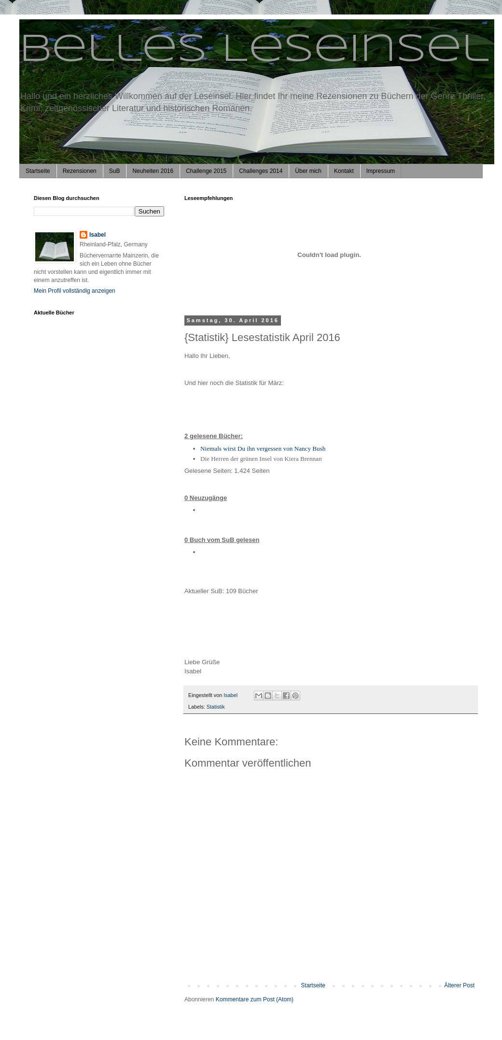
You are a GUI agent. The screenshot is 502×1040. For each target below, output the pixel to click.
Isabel (97, 234)
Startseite (38, 171)
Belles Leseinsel (254, 50)
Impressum (380, 171)
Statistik (216, 707)
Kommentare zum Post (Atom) (254, 999)
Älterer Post (459, 985)
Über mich (308, 171)
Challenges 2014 (260, 171)
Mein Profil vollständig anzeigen (74, 290)
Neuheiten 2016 (152, 171)
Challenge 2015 (206, 171)
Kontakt (344, 171)
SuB (114, 171)
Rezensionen (80, 171)
